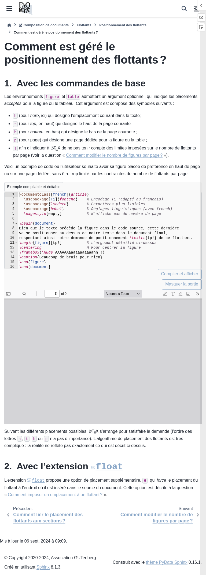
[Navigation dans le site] (9, 8)
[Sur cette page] (197, 8)
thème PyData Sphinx (166, 562)
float (109, 474)
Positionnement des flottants (122, 25)
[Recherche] (184, 8)
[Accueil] (9, 25)
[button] (16, 223)
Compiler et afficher (179, 274)
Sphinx (43, 567)
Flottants (84, 25)
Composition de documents (44, 25)
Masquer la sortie (181, 284)
